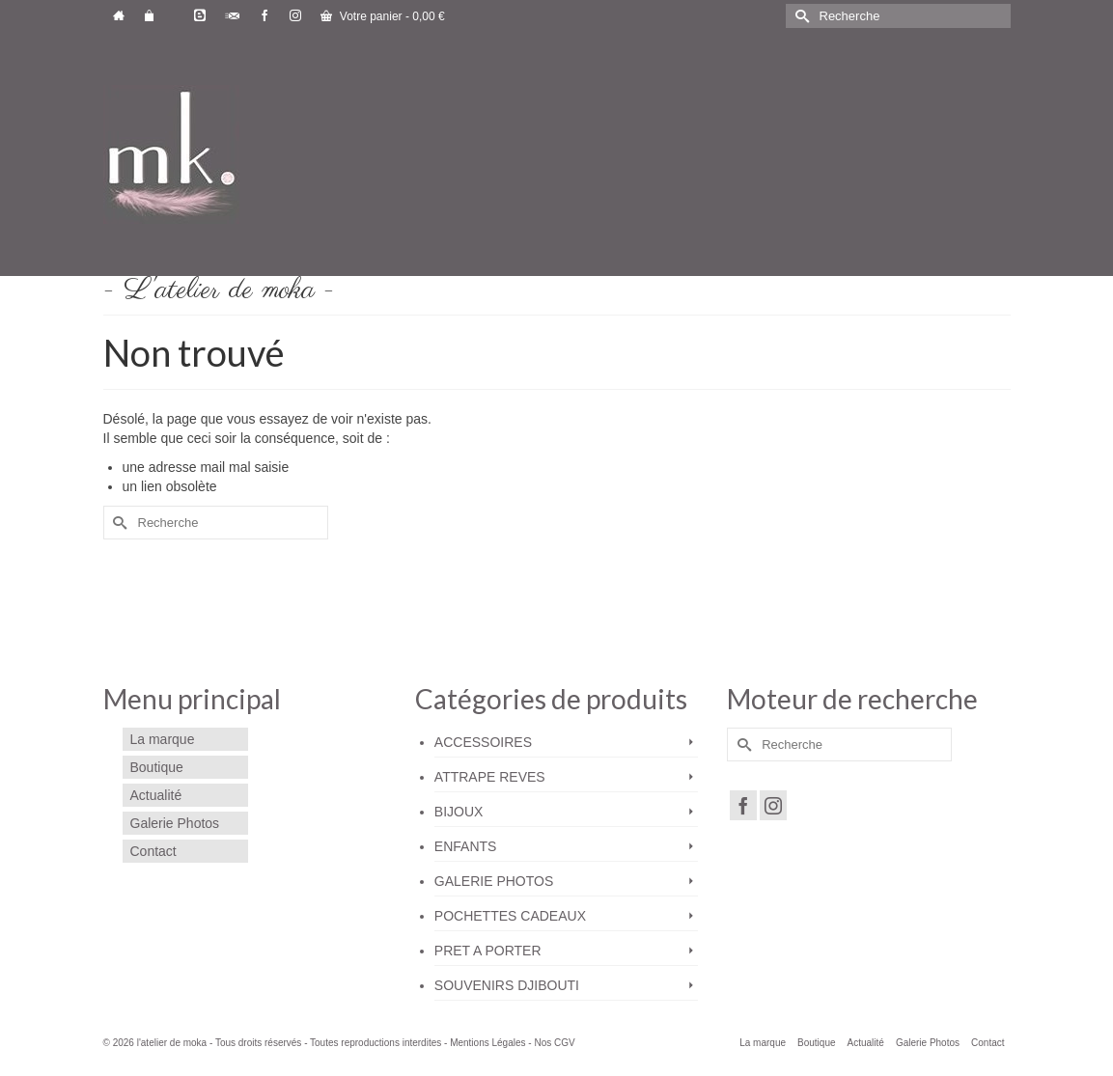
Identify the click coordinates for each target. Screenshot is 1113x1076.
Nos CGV (554, 1042)
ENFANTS (465, 846)
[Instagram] (773, 805)
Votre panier (382, 16)
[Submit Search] (800, 16)
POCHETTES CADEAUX (510, 916)
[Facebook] (743, 805)
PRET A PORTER (488, 950)
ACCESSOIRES (483, 742)
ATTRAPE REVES (489, 777)
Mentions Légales (487, 1042)
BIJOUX (459, 811)
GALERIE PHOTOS (493, 881)
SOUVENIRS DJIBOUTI (506, 985)
